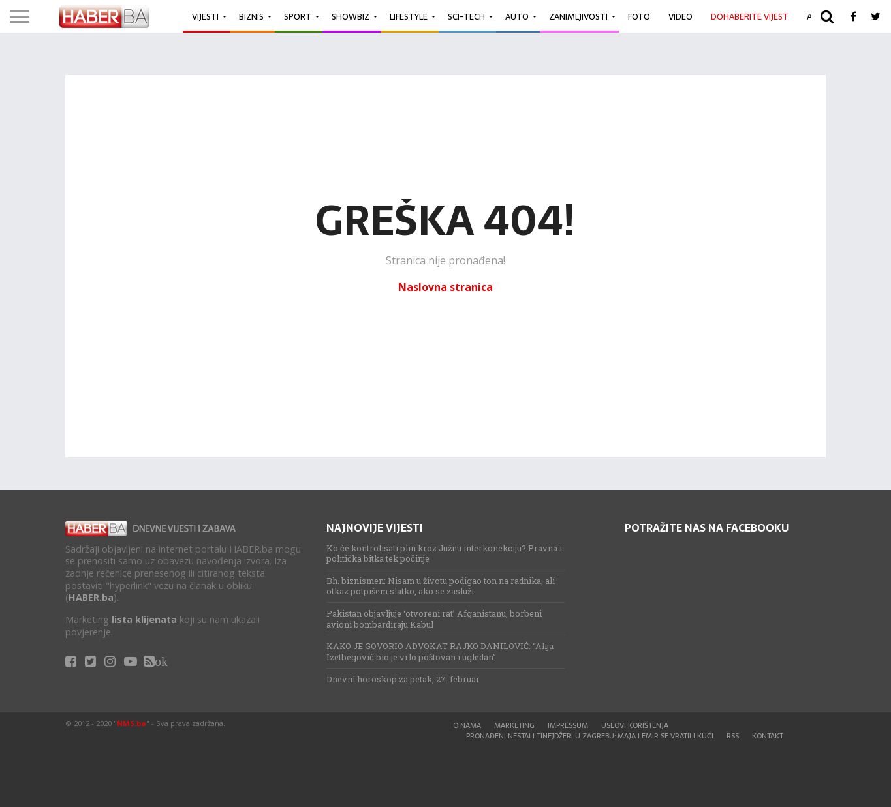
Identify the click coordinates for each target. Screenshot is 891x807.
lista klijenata (144, 619)
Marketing (514, 725)
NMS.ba (131, 723)
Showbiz (350, 16)
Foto (639, 16)
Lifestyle (409, 16)
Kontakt (767, 736)
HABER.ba (91, 597)
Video (680, 16)
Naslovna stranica (445, 287)
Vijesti (205, 16)
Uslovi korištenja (634, 725)
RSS (733, 736)
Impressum (568, 725)
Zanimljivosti (578, 16)
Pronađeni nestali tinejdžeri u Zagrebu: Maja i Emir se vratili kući (589, 736)
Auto (517, 16)
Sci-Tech (466, 16)
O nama (467, 725)
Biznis (251, 16)
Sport (297, 16)
